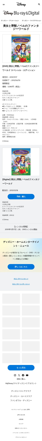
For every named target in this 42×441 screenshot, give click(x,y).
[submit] (39, 4)
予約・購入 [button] (21, 197)
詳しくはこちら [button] (21, 267)
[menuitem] (3, 4)
